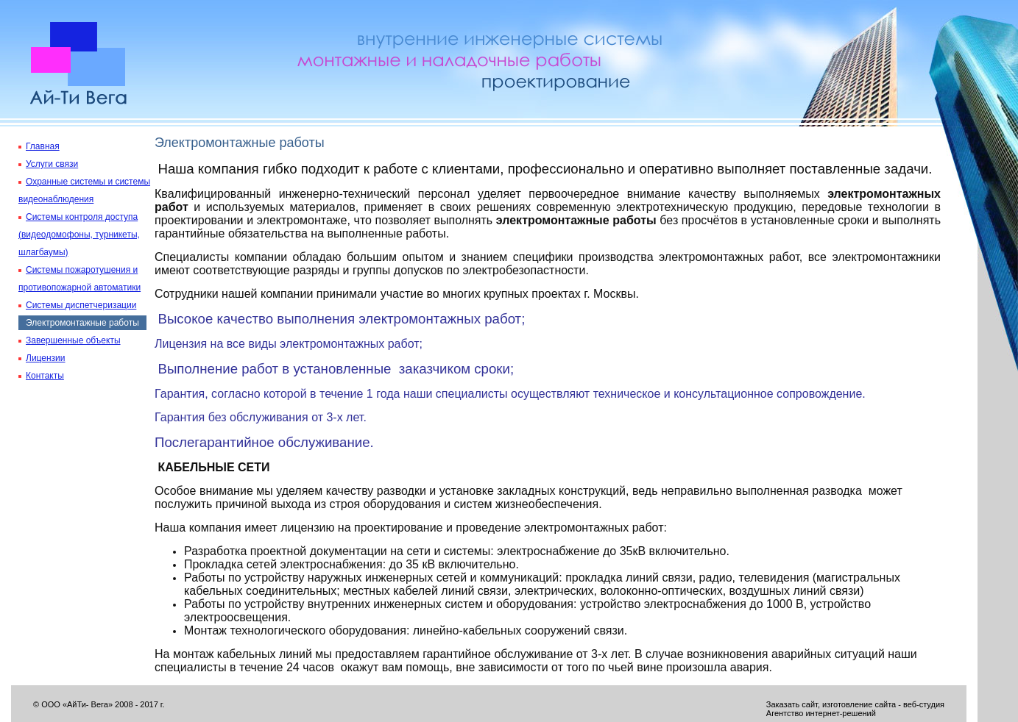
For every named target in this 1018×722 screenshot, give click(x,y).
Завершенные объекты (73, 340)
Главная (43, 146)
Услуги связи (52, 164)
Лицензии (46, 358)
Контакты (45, 376)
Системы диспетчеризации (81, 305)
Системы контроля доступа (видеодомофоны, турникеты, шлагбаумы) (79, 234)
